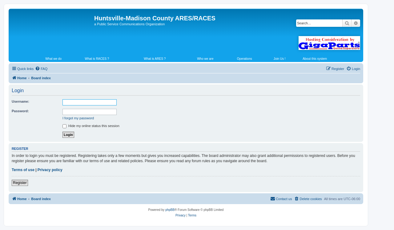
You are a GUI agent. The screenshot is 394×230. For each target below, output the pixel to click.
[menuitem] (41, 68)
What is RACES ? (97, 58)
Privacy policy (50, 170)
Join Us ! (280, 58)
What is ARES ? (155, 58)
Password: (20, 111)
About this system (315, 58)
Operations (244, 58)
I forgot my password (78, 118)
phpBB (170, 210)
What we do (53, 58)
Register (20, 183)
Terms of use (23, 170)
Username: (20, 101)
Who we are (205, 58)
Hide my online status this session (90, 126)
